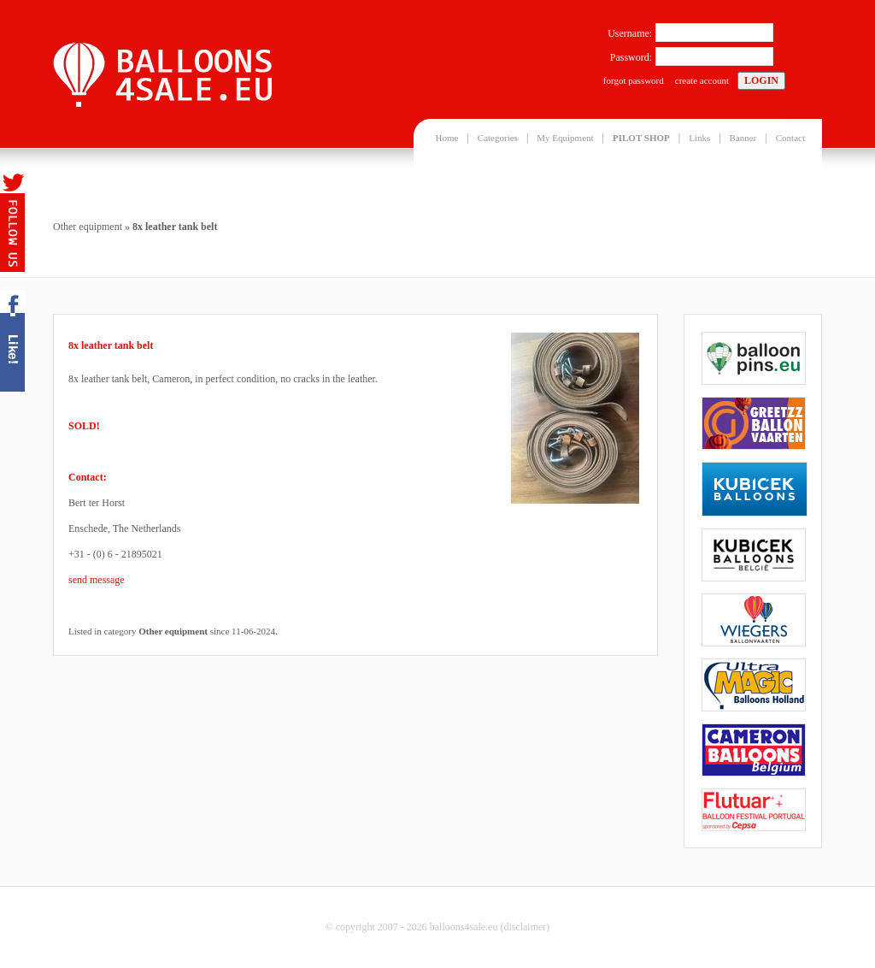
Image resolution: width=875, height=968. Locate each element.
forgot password (633, 80)
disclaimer (524, 927)
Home (447, 138)
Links (699, 138)
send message (96, 580)
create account (702, 80)
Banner (743, 138)
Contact (790, 138)
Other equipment (87, 227)
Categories (498, 138)
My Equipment (565, 138)
